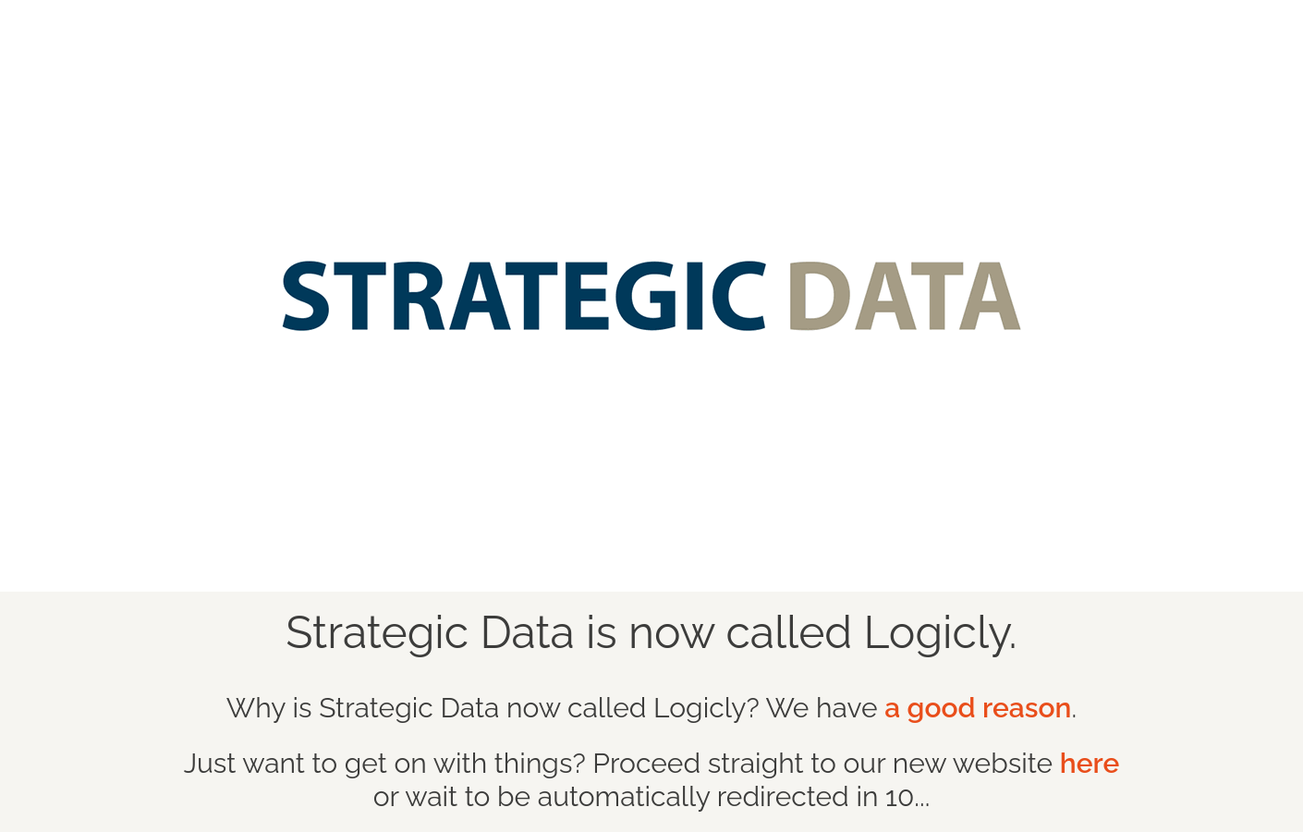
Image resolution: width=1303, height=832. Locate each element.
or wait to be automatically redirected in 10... (746, 780)
